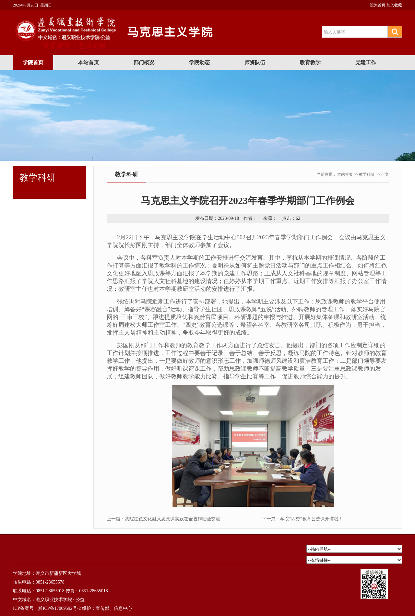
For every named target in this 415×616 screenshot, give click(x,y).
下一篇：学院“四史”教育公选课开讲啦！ (302, 518)
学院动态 (199, 62)
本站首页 (88, 62)
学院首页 (33, 62)
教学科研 (366, 174)
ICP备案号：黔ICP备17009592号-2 (47, 608)
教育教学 (310, 62)
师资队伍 (254, 62)
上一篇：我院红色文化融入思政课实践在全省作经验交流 (163, 518)
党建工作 (365, 62)
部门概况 (144, 62)
